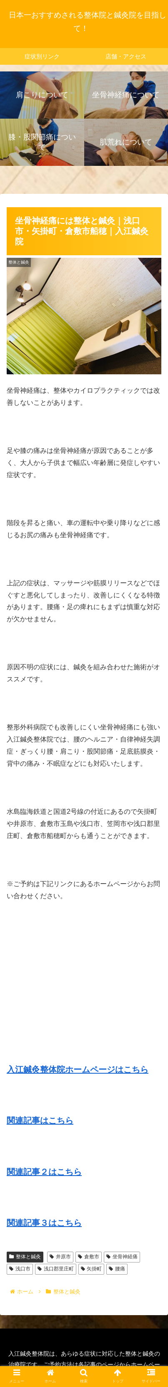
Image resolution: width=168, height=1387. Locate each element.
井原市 (60, 1257)
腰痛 (117, 1269)
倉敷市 (88, 1257)
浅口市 (19, 1269)
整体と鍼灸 (25, 1257)
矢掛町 (91, 1269)
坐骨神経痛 (122, 1257)
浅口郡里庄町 (56, 1269)
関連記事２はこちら (44, 1171)
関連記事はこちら (40, 1120)
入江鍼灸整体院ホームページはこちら (77, 1069)
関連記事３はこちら (44, 1222)
